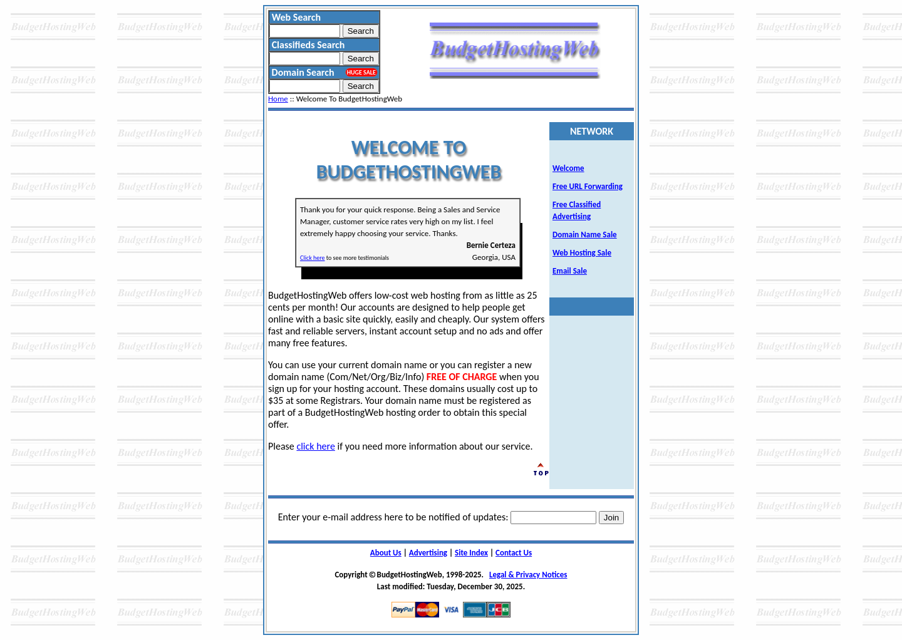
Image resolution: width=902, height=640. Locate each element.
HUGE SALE (361, 72)
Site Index (471, 552)
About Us (386, 552)
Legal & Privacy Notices (528, 574)
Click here (312, 258)
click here (315, 446)
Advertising (428, 552)
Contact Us (513, 552)
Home (278, 98)
